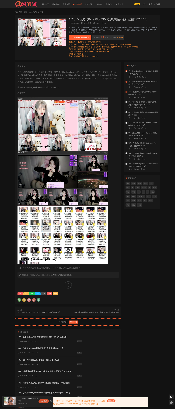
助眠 (20, 294)
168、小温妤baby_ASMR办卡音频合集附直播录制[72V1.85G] (90, 361)
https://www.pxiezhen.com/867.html (43, 275)
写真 (145, 183)
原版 (137, 187)
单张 (133, 200)
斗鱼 (43, 294)
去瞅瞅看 (43, 401)
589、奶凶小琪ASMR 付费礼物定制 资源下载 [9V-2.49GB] (42, 337)
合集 (26, 294)
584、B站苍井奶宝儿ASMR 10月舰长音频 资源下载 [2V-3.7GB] (93, 349)
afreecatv (141, 196)
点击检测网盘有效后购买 (80, 37)
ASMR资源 (77, 4)
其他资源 (88, 4)
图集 (150, 200)
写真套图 (66, 4)
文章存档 (98, 4)
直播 (127, 196)
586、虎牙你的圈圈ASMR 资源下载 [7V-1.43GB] (38, 349)
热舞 (139, 183)
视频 (49, 294)
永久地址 (119, 4)
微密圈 (144, 187)
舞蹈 (154, 187)
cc (143, 192)
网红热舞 (56, 4)
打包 (154, 196)
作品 (127, 187)
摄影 (133, 205)
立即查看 (111, 401)
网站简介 (109, 4)
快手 (127, 205)
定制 (32, 294)
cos (145, 200)
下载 (127, 200)
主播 (151, 183)
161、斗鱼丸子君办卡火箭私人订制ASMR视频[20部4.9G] (39, 312)
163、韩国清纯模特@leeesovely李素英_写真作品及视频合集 (96, 312)
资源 (139, 200)
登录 (70, 381)
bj (132, 187)
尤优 (37, 294)
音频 (55, 294)
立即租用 (73, 322)
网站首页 (45, 4)
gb (139, 192)
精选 (133, 196)
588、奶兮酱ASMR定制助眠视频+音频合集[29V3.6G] (92, 337)
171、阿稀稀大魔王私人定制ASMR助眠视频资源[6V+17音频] (42, 361)
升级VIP (120, 37)
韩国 (133, 192)
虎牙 (148, 196)
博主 (139, 205)
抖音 (127, 192)
